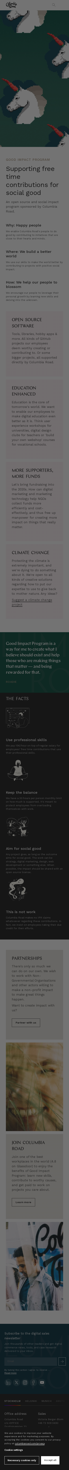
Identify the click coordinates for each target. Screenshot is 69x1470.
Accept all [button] (50, 1460)
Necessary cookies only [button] (22, 1460)
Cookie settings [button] (13, 1450)
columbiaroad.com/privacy (30, 1443)
